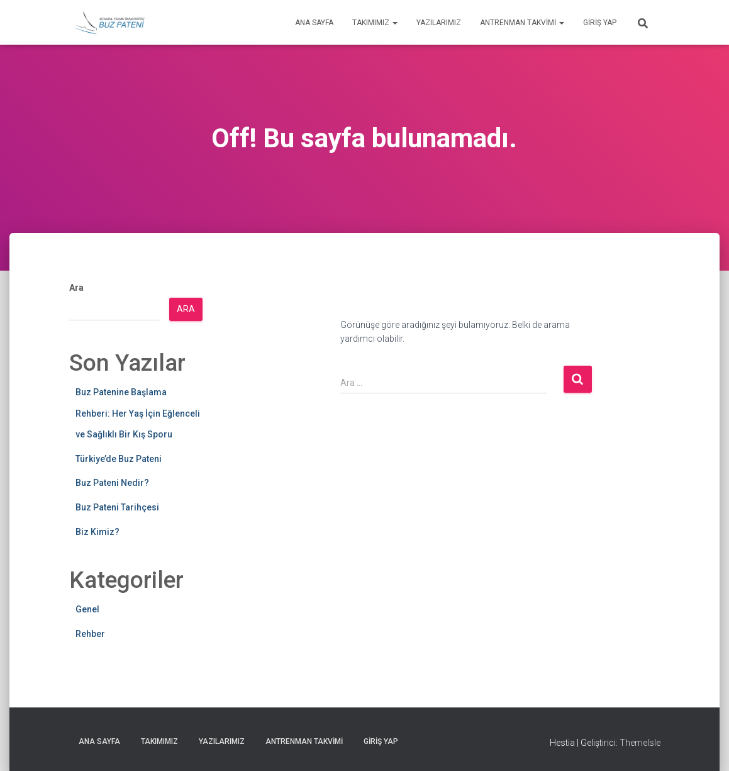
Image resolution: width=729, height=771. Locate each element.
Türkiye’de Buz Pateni (118, 459)
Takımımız (375, 22)
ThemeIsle (640, 743)
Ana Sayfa (314, 22)
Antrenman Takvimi (522, 22)
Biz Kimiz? (97, 532)
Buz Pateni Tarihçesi (117, 507)
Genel (87, 609)
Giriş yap (599, 22)
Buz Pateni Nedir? (112, 483)
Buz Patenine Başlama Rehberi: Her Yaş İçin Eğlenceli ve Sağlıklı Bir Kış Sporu (137, 413)
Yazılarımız (438, 22)
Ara (76, 288)
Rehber (90, 634)
